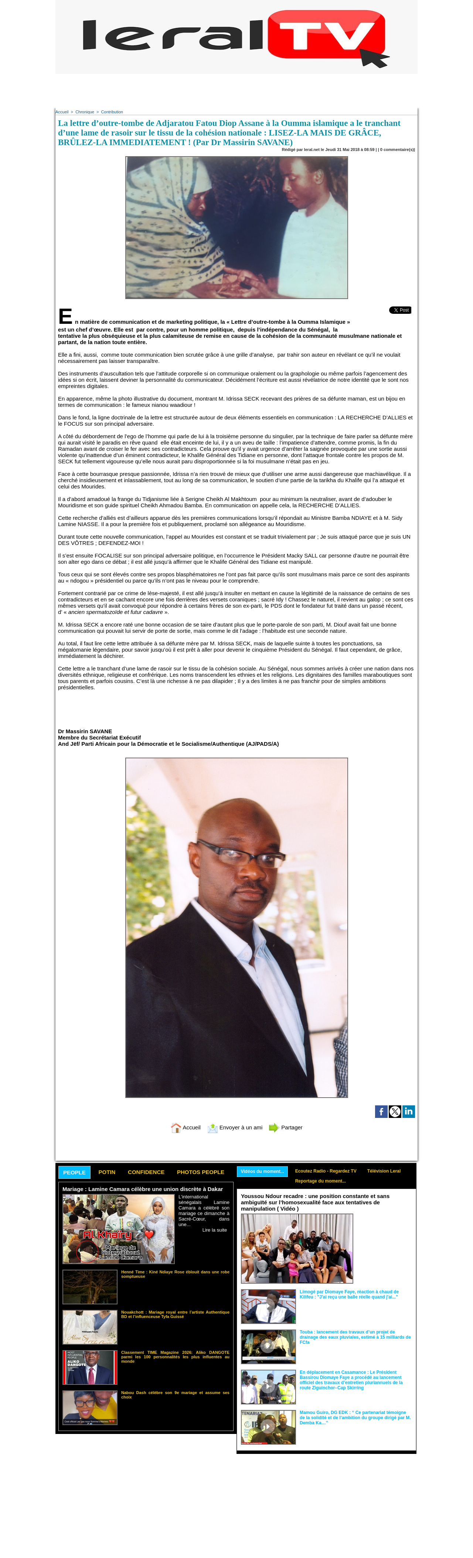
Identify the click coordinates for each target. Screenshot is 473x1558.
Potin (106, 1172)
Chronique (84, 112)
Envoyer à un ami (235, 1127)
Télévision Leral (384, 1171)
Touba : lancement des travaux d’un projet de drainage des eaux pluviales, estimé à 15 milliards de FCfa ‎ (355, 1337)
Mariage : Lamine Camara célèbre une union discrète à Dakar (142, 1189)
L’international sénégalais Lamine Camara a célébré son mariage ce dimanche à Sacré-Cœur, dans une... (203, 1210)
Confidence (146, 1172)
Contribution (112, 112)
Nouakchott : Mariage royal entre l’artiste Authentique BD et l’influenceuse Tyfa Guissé (175, 1314)
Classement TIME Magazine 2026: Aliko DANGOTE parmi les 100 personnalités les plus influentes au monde (175, 1356)
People (74, 1172)
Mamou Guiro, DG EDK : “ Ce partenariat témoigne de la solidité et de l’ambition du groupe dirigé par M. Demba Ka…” (355, 1417)
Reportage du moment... (320, 1181)
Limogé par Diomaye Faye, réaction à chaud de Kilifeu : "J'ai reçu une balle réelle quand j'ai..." (349, 1294)
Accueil (61, 112)
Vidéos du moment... (262, 1171)
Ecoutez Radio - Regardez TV (326, 1171)
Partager (286, 1127)
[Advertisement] (236, 90)
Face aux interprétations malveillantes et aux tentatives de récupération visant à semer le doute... (384, 1227)
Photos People (200, 1172)
